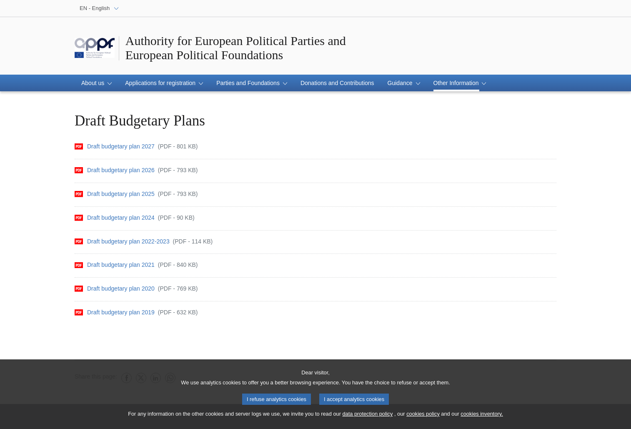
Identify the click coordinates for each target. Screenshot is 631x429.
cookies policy (423, 417)
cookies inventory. (482, 417)
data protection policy (367, 417)
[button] (96, 83)
